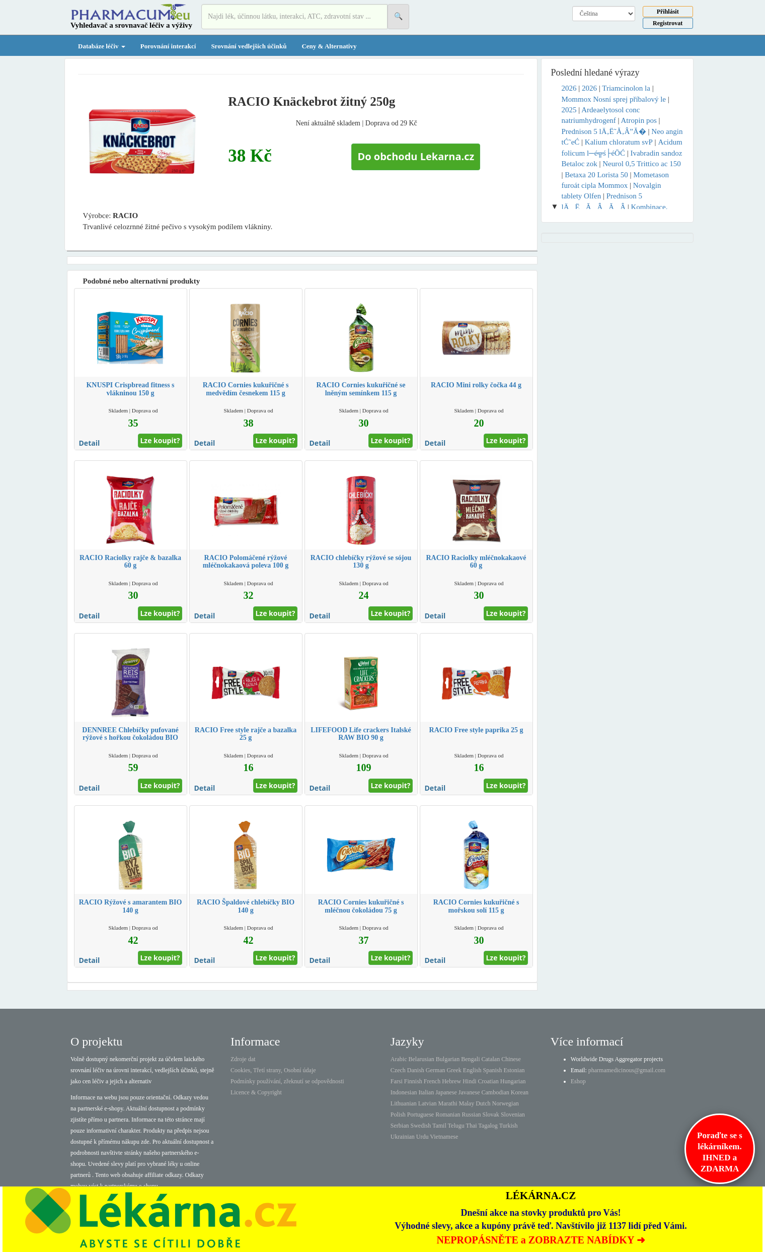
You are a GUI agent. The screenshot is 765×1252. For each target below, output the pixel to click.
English (472, 1070)
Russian (471, 1114)
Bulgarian (448, 1059)
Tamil (439, 1125)
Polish (398, 1114)
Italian (426, 1092)
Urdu (422, 1136)
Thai (471, 1125)
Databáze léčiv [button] (101, 46)
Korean (519, 1092)
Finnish (413, 1081)
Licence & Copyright (256, 1092)
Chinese (511, 1059)
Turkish (508, 1125)
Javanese (469, 1092)
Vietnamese (444, 1136)
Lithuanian (404, 1103)
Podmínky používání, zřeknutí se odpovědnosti (287, 1081)
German (435, 1070)
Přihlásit (668, 11)
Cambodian (495, 1092)
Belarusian (421, 1059)
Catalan (490, 1059)
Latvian (427, 1103)
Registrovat (667, 23)
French (432, 1081)
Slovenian (513, 1114)
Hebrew (451, 1081)
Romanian (447, 1114)
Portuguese (420, 1114)
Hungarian (513, 1081)
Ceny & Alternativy (328, 46)
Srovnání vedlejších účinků (248, 46)
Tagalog (487, 1125)
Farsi (397, 1081)
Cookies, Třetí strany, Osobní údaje (273, 1070)
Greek (453, 1070)
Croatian (488, 1081)
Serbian (400, 1125)
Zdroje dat (243, 1059)
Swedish (421, 1125)
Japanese (446, 1092)
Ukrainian (403, 1136)
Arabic (399, 1059)
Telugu (456, 1125)
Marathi (447, 1103)
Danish (415, 1070)
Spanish (492, 1070)
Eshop (578, 1081)
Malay (466, 1103)
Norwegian (505, 1103)
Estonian (514, 1070)
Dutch (483, 1103)
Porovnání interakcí (168, 46)
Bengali (470, 1059)
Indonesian (404, 1092)
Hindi (469, 1081)
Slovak (491, 1114)
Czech (398, 1070)
